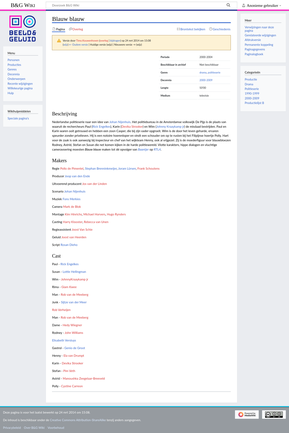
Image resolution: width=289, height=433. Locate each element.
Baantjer (143, 149)
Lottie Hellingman (74, 271)
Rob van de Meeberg (74, 294)
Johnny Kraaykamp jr (170, 126)
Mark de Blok (72, 206)
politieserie (214, 72)
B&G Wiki (23, 5)
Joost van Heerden (73, 237)
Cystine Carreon (72, 386)
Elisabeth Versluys (64, 340)
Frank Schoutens (148, 168)
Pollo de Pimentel (71, 168)
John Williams (74, 332)
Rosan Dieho (69, 245)
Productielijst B (254, 103)
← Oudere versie (78, 44)
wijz (65, 44)
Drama (249, 84)
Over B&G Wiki (34, 427)
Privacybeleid (12, 427)
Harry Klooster (72, 222)
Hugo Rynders (116, 214)
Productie (251, 79)
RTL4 (157, 149)
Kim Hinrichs (73, 214)
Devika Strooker (132, 126)
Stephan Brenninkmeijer (101, 168)
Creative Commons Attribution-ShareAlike (78, 420)
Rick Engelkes (101, 126)
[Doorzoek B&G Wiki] (141, 5)
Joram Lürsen (127, 168)
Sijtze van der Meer (74, 302)
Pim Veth (69, 371)
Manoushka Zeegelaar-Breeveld (84, 378)
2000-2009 (206, 80)
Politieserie (252, 89)
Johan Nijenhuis (120, 122)
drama (203, 72)
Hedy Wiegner (72, 325)
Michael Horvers (94, 214)
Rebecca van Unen (96, 222)
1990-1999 (252, 93)
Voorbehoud (56, 427)
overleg (104, 40)
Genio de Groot (74, 348)
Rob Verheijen (61, 310)
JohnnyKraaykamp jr (74, 279)
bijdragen (115, 40)
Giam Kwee (69, 287)
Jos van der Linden (94, 183)
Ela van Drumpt (73, 355)
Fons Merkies (71, 199)
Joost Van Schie (82, 229)
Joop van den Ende (77, 176)
